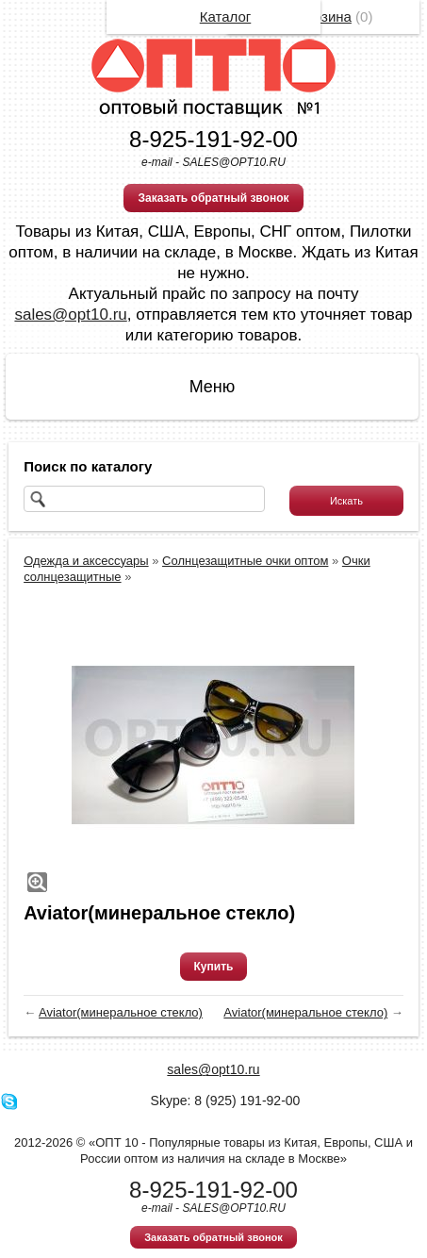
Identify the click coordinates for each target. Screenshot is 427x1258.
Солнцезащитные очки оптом (245, 561)
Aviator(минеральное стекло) (121, 1012)
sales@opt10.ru (70, 314)
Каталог (226, 16)
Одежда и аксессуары (86, 561)
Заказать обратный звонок (213, 198)
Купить (214, 966)
